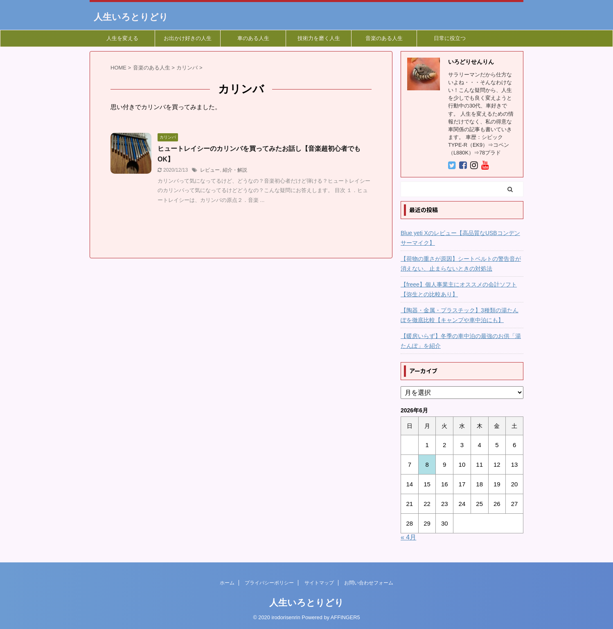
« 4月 (408, 537)
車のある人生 (253, 38)
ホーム (227, 583)
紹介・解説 (235, 170)
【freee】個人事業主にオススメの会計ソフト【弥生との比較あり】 (459, 289)
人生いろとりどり (131, 17)
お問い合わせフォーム (368, 583)
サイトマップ (319, 583)
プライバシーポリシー (269, 583)
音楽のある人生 (384, 38)
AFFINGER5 (345, 617)
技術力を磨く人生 (318, 38)
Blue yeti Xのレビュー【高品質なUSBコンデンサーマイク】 (460, 238)
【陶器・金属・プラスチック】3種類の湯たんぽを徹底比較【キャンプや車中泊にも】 (459, 315)
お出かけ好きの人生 (188, 38)
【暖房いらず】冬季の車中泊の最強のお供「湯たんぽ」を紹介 (461, 341)
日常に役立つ (450, 38)
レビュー (210, 170)
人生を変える (122, 38)
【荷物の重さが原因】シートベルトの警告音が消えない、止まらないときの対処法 (461, 263)
